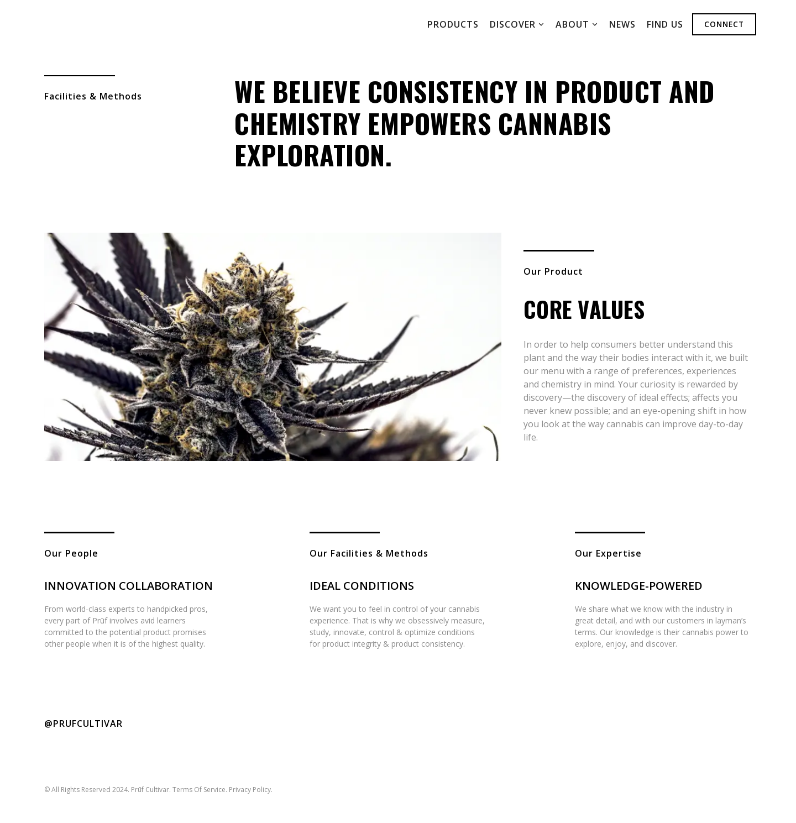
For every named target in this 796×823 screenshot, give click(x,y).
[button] (517, 24)
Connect (724, 24)
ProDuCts (453, 24)
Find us (665, 24)
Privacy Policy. (251, 789)
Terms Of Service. (199, 789)
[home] (106, 24)
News (622, 24)
